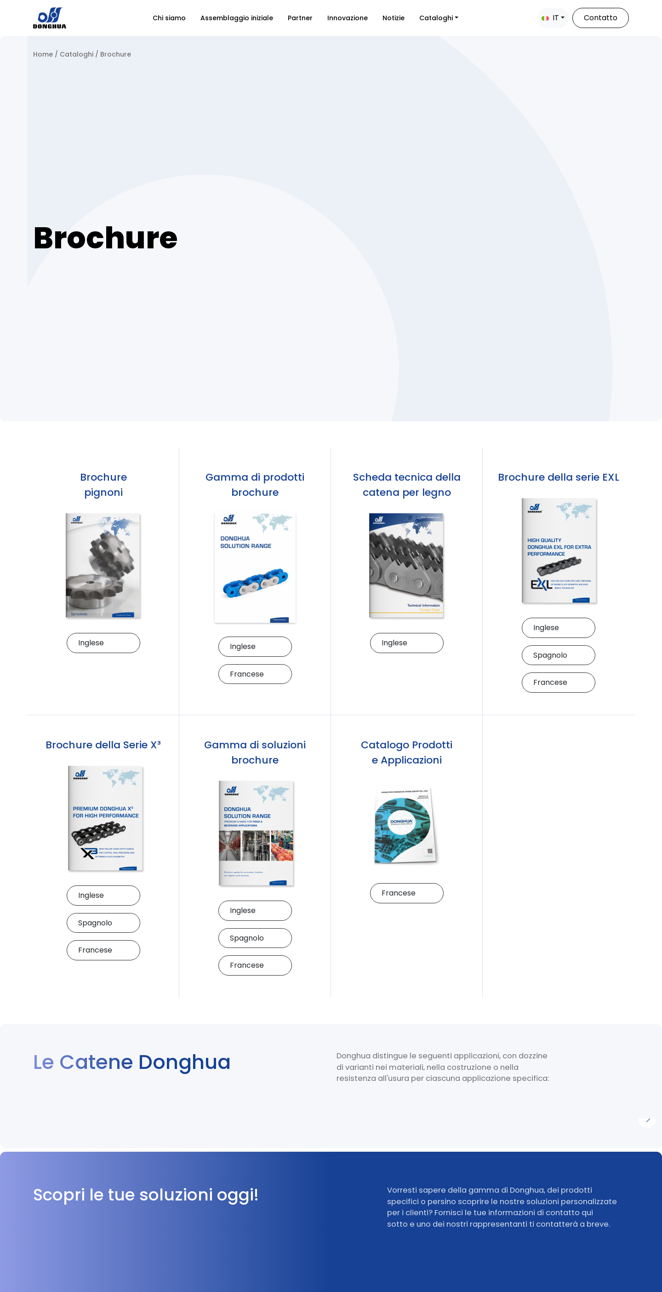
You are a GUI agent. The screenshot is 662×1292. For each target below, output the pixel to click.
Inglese (91, 642)
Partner (300, 18)
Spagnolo (550, 655)
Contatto (600, 17)
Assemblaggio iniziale (236, 18)
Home (43, 54)
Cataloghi (436, 18)
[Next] (647, 1118)
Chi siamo (169, 18)
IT (550, 17)
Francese (247, 674)
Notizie (393, 18)
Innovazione (347, 18)
